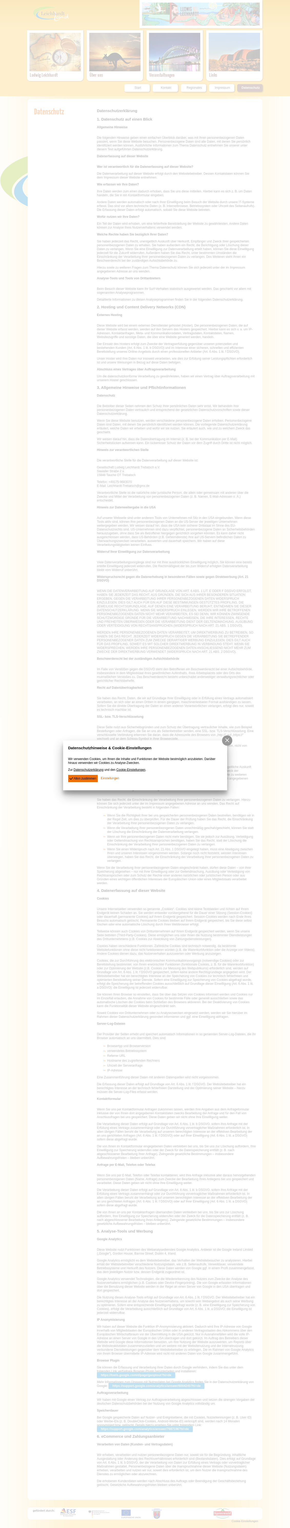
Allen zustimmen (82, 778)
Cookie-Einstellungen (130, 770)
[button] (227, 740)
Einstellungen (110, 778)
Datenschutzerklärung (89, 770)
